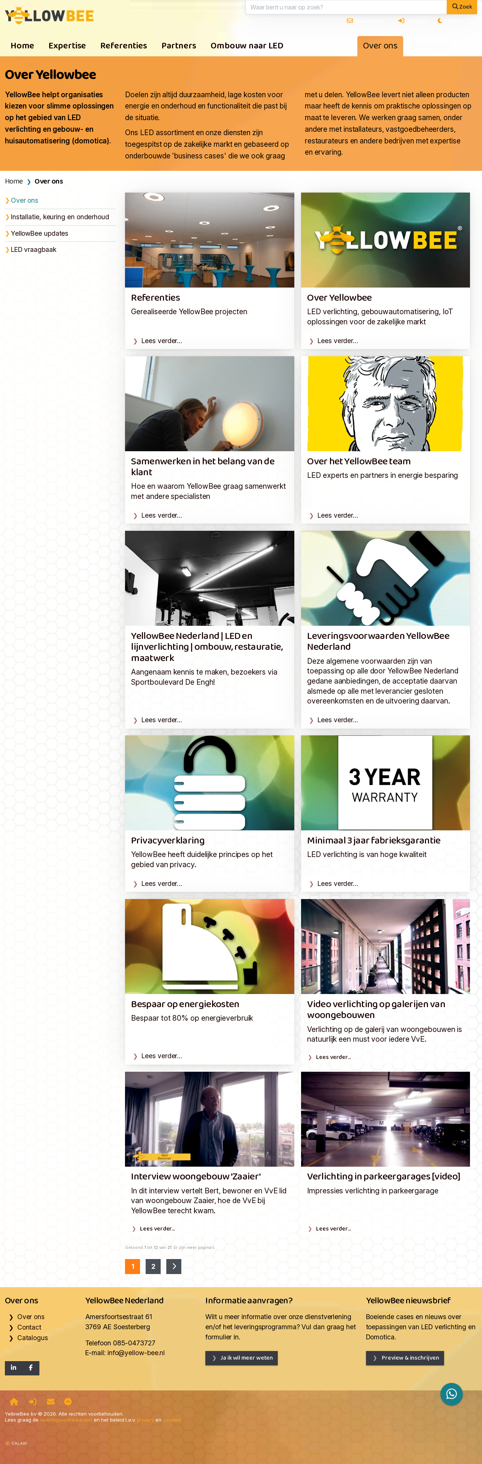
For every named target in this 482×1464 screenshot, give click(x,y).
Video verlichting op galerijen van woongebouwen (376, 1010)
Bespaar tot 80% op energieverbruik (192, 1018)
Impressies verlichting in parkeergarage (372, 1190)
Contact (29, 1327)
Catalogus (431, 46)
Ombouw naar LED (247, 46)
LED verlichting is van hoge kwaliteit (367, 854)
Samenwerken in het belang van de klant (202, 467)
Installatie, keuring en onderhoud (60, 217)
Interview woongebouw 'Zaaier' (196, 1177)
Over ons (380, 46)
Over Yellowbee (339, 298)
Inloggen (413, 21)
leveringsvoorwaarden (66, 1420)
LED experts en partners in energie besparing (382, 475)
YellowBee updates (40, 233)
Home (23, 46)
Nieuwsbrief (365, 21)
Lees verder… (162, 341)
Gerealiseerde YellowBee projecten (189, 311)
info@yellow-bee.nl (136, 1353)
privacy (145, 1420)
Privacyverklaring (168, 841)
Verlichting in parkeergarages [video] (383, 1177)
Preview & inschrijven (410, 1358)
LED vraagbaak (33, 249)
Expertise (67, 46)
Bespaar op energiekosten (185, 1004)
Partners (178, 46)
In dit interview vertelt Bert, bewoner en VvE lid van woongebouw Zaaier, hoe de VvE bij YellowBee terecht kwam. (208, 1200)
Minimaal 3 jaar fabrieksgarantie (373, 841)
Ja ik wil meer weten (246, 1358)
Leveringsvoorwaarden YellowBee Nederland (378, 642)
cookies (172, 1420)
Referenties (123, 46)
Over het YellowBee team (359, 461)
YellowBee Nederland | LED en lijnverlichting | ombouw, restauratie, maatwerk (206, 647)
